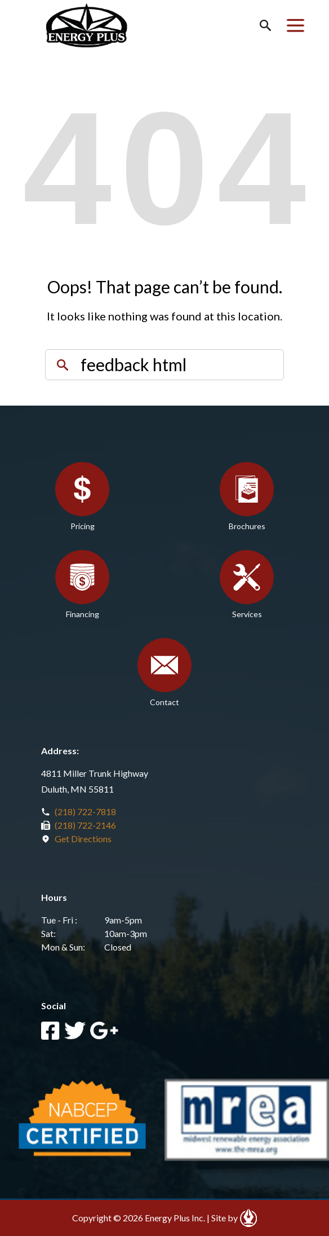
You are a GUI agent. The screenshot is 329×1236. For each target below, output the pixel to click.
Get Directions (83, 838)
